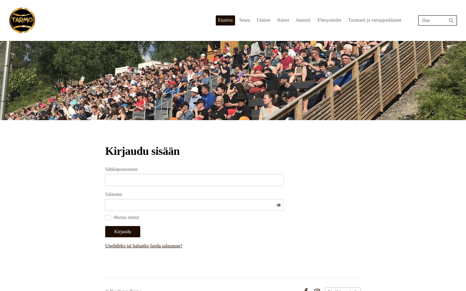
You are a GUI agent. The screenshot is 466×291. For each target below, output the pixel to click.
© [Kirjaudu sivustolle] (107, 273)
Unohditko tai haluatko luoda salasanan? (200, 228)
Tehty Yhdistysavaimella (343, 274)
